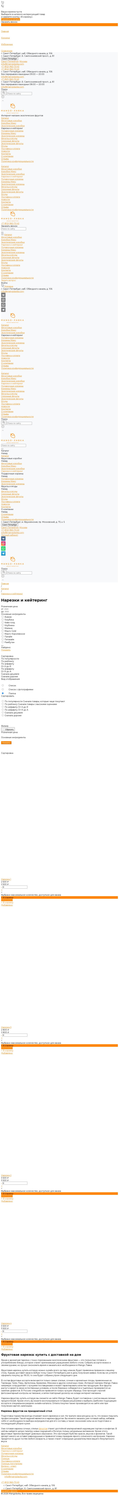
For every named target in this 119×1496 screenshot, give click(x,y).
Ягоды (4, 146)
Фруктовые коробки (11, 120)
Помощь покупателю (11, 1463)
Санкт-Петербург (9, 59)
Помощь (5, 1458)
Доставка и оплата (10, 197)
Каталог (5, 166)
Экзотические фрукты (12, 143)
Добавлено (7, 900)
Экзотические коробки (13, 125)
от (2, 609)
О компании (7, 204)
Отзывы (5, 159)
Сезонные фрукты (10, 141)
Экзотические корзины (13, 136)
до (2, 611)
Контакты (6, 202)
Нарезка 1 (6, 879)
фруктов (43, 1428)
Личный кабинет (9, 535)
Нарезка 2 (6, 1175)
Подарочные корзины (12, 131)
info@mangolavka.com (12, 64)
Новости (5, 199)
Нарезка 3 (6, 1027)
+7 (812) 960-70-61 (10, 530)
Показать (5, 650)
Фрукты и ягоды (9, 138)
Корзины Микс (8, 133)
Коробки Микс (8, 123)
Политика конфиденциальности (17, 161)
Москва (23, 61)
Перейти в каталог (10, 19)
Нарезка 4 (6, 1323)
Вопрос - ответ (8, 1466)
